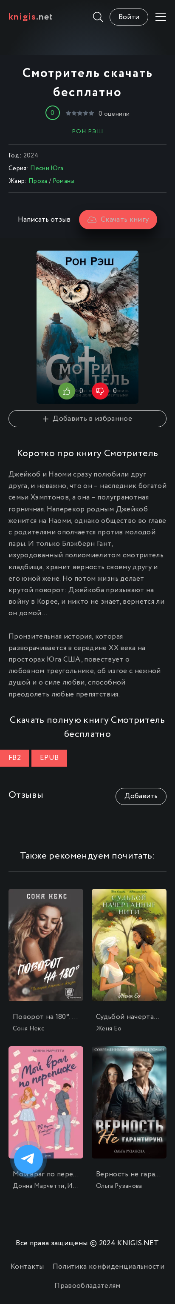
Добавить (141, 796)
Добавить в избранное (87, 419)
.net (30, 17)
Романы (64, 181)
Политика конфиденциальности (108, 1266)
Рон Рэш (87, 131)
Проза (38, 181)
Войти (129, 17)
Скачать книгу (118, 219)
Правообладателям (87, 1286)
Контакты (27, 1266)
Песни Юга (46, 168)
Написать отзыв (44, 219)
